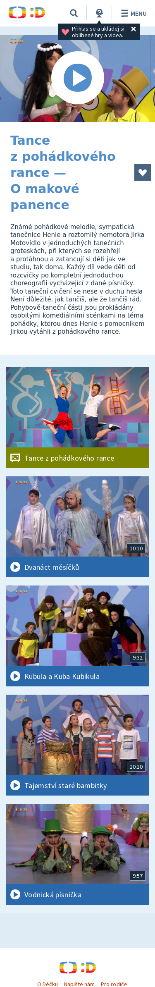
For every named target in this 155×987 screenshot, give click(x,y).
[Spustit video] (77, 78)
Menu (132, 13)
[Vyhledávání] (74, 13)
